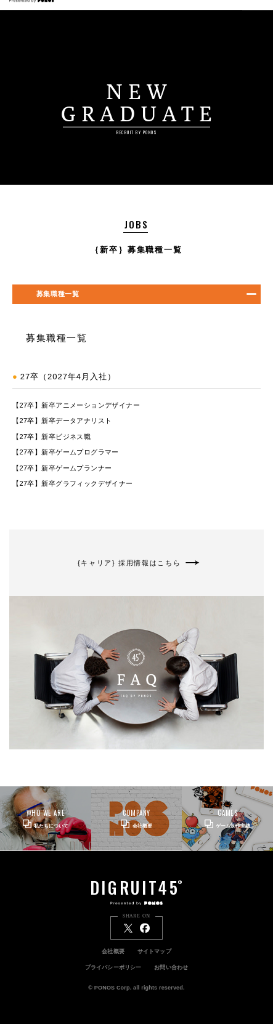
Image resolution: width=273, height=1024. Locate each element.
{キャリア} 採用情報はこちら (137, 562)
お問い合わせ (171, 967)
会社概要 (113, 951)
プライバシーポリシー (113, 967)
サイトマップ (154, 951)
